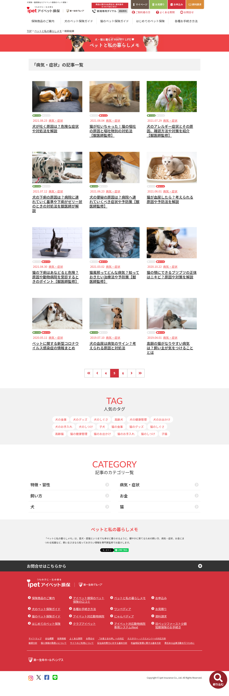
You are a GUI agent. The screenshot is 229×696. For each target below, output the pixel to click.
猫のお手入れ (126, 446)
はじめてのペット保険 (150, 21)
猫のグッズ (136, 438)
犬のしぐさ (101, 431)
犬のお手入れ (63, 438)
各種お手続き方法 (186, 21)
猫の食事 (117, 438)
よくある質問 (167, 12)
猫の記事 (61, 117)
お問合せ (189, 12)
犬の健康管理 (138, 431)
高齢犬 (118, 431)
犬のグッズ (80, 431)
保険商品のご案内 (42, 21)
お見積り (160, 4)
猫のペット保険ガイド (114, 21)
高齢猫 (59, 446)
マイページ (141, 4)
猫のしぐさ (157, 438)
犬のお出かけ (161, 431)
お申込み (178, 4)
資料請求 (197, 4)
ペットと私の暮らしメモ (48, 31)
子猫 (164, 446)
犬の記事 (42, 117)
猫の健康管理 (78, 446)
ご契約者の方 (142, 12)
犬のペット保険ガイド (78, 21)
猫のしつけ (148, 446)
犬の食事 (61, 431)
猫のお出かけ (102, 446)
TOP (29, 31)
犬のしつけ (86, 438)
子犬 (102, 438)
